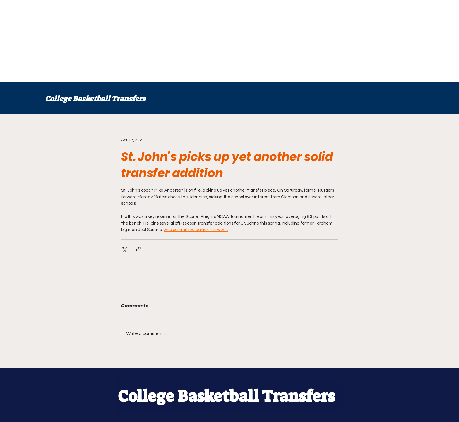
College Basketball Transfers (95, 99)
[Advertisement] (175, 41)
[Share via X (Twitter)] (124, 249)
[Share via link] (138, 249)
